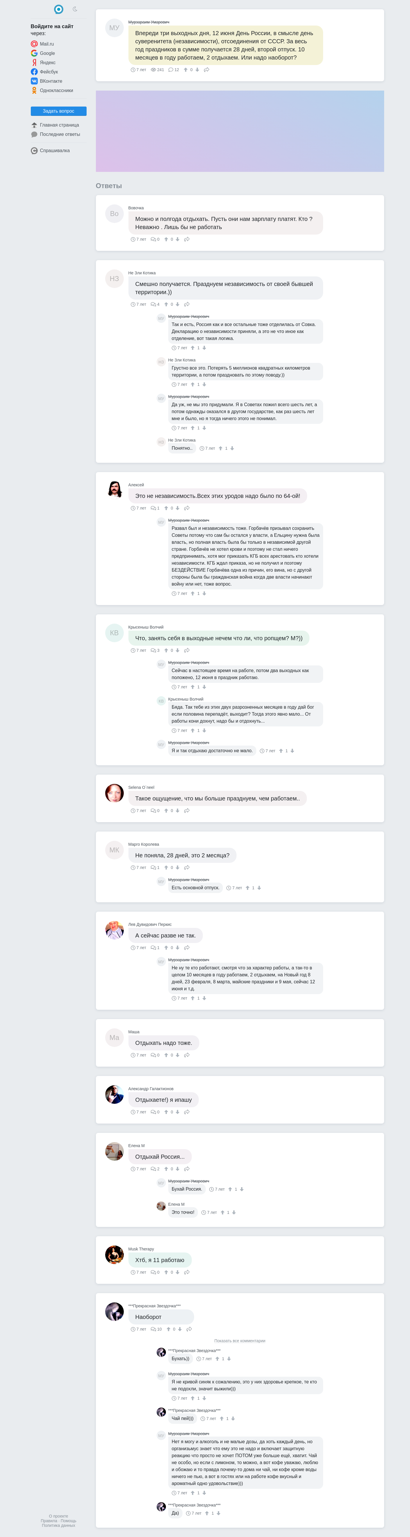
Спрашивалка (50, 150)
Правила (49, 1520)
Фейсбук (44, 71)
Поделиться (207, 69)
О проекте (58, 1516)
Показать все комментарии (240, 1341)
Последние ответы (55, 134)
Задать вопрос (58, 111)
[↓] (196, 69)
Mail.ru (42, 43)
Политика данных (58, 1525)
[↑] (186, 69)
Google (43, 53)
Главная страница (55, 125)
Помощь (68, 1520)
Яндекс (43, 62)
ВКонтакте (46, 81)
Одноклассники (52, 90)
